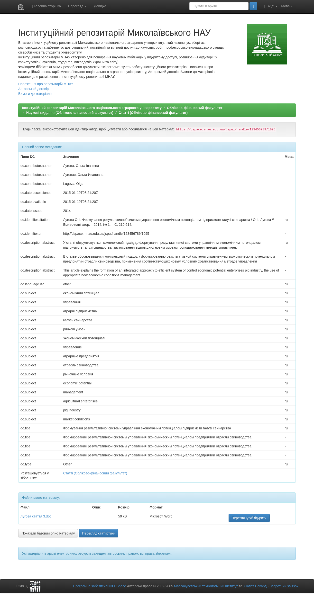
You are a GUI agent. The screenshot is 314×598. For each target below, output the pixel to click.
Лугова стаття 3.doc (35, 516)
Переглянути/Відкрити (249, 518)
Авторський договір (33, 89)
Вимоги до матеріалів (35, 94)
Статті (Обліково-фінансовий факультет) (153, 113)
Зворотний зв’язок (284, 586)
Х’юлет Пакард (255, 586)
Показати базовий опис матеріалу (48, 533)
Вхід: (270, 6)
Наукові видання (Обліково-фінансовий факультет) (69, 113)
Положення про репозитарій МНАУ (45, 84)
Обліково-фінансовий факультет (194, 108)
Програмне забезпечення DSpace (99, 586)
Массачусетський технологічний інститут (206, 586)
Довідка (100, 6)
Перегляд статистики (98, 533)
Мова (286, 6)
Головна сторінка (46, 6)
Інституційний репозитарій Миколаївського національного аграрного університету (92, 108)
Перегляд (77, 6)
